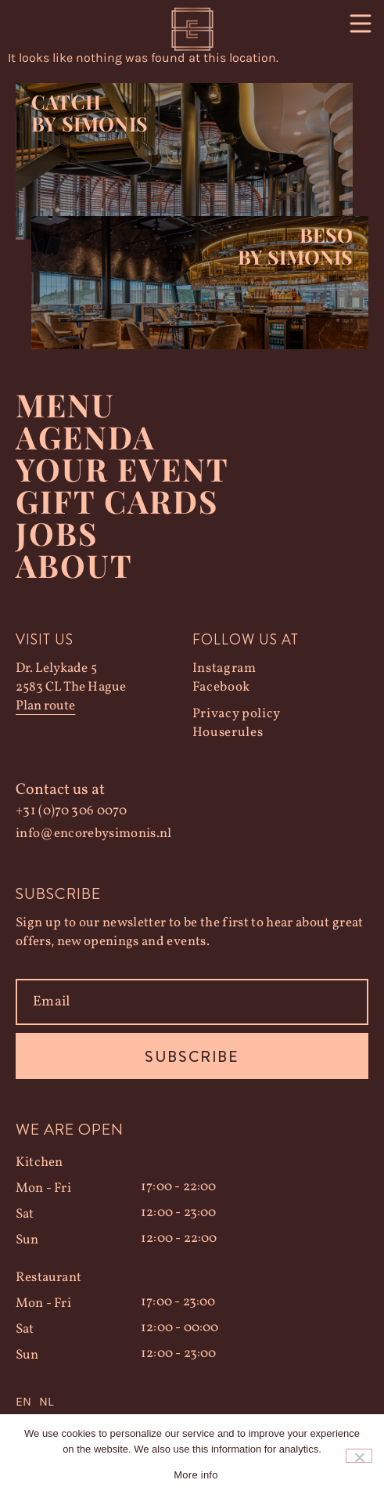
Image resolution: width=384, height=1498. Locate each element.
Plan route (45, 706)
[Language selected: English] (192, 1401)
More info (195, 1475)
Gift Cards (117, 501)
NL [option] (46, 1401)
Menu (65, 404)
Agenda (86, 437)
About (74, 565)
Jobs (57, 533)
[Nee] (359, 1456)
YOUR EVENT (122, 469)
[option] (46, 1401)
